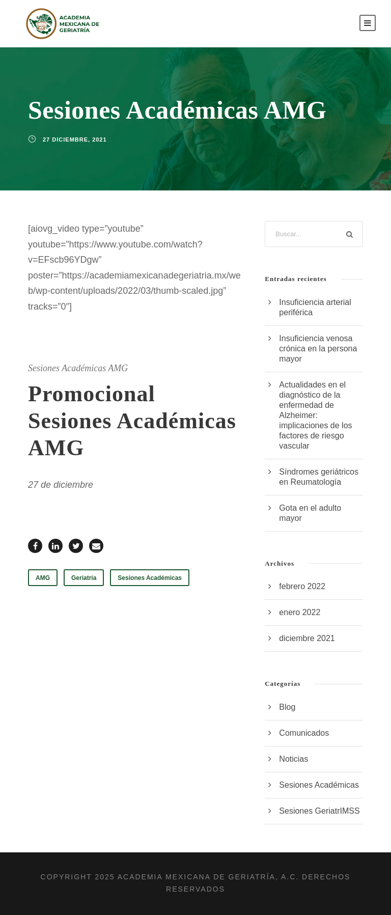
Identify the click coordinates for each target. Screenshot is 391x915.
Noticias (293, 759)
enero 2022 (299, 612)
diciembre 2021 (306, 638)
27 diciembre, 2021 (75, 139)
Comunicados (304, 733)
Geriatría (83, 577)
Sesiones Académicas (150, 577)
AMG (43, 577)
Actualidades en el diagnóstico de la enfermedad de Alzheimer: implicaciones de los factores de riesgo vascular (315, 415)
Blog (287, 707)
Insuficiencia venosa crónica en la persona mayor (318, 348)
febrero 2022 (302, 586)
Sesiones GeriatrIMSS (319, 811)
